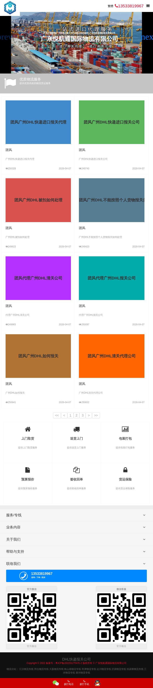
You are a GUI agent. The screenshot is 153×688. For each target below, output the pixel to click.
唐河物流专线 (83, 671)
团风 (9, 150)
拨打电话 (69, 683)
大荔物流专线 (56, 668)
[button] (148, 36)
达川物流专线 (104, 668)
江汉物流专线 (26, 668)
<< (57, 415)
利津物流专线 (89, 668)
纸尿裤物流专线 (135, 668)
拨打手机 (84, 683)
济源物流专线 (119, 668)
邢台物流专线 (41, 668)
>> (96, 415)
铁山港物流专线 (72, 668)
